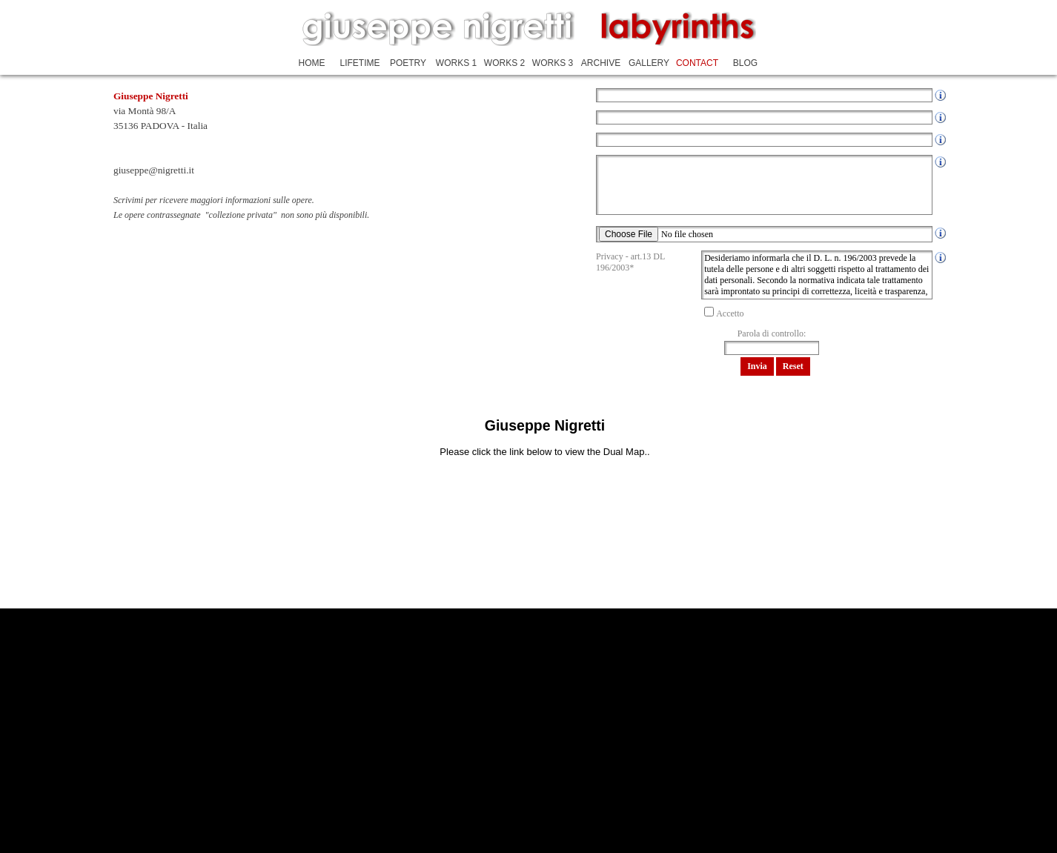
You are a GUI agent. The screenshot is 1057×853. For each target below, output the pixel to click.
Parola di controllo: (772, 333)
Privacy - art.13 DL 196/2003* (630, 262)
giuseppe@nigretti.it (153, 170)
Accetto (729, 313)
